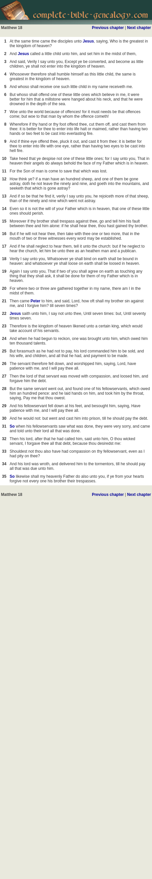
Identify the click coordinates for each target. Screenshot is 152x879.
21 (4, 301)
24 (4, 338)
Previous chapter (108, 27)
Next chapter (139, 27)
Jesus (88, 41)
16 (4, 233)
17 (4, 246)
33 (4, 451)
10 (4, 158)
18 (4, 259)
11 (4, 171)
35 (4, 476)
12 (4, 179)
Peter (35, 301)
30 (4, 418)
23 (4, 326)
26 (4, 363)
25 (4, 351)
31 (4, 426)
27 (4, 376)
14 (4, 208)
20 (4, 288)
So (12, 426)
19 (4, 271)
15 (4, 221)
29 (4, 406)
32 (4, 439)
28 (4, 388)
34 (4, 464)
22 (4, 313)
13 (4, 196)
